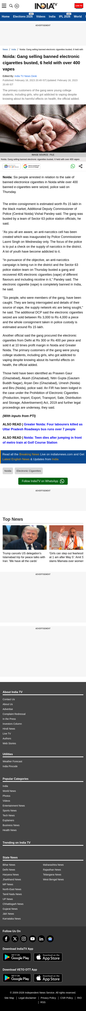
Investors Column (12, 723)
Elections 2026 (23, 16)
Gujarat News (10, 908)
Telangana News (52, 874)
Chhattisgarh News (13, 904)
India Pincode (10, 766)
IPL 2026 (64, 16)
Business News (11, 825)
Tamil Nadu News (12, 894)
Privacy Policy (48, 997)
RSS (43, 1002)
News (5, 49)
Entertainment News (14, 805)
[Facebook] (6, 938)
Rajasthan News (52, 869)
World (78, 16)
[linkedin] (41, 938)
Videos (40, 16)
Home (5, 16)
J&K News (8, 913)
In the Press (9, 718)
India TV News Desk (26, 76)
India (52, 16)
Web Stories (9, 743)
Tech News (9, 815)
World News (9, 791)
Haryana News (11, 874)
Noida (7, 470)
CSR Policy (66, 997)
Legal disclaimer (27, 997)
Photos (6, 795)
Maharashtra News (53, 864)
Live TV (7, 733)
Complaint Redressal (14, 714)
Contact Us (9, 699)
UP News (8, 899)
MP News (8, 884)
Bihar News (9, 864)
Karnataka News (12, 918)
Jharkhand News (12, 879)
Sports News (10, 810)
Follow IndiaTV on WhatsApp (43, 481)
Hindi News (9, 728)
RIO (79, 997)
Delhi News (9, 869)
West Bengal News (53, 879)
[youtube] (32, 938)
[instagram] (23, 938)
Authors (7, 738)
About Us (8, 704)
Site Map (9, 997)
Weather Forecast (12, 761)
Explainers (8, 820)
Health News (10, 830)
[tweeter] (14, 938)
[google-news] (50, 938)
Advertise (8, 709)
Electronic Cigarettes (29, 470)
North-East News (12, 889)
